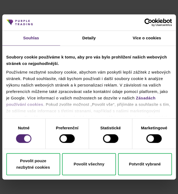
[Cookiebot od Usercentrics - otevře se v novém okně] (148, 22)
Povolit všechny (89, 164)
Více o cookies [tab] (147, 38)
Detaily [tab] (89, 38)
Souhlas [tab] (31, 38)
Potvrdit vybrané (145, 164)
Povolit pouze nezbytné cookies (33, 164)
